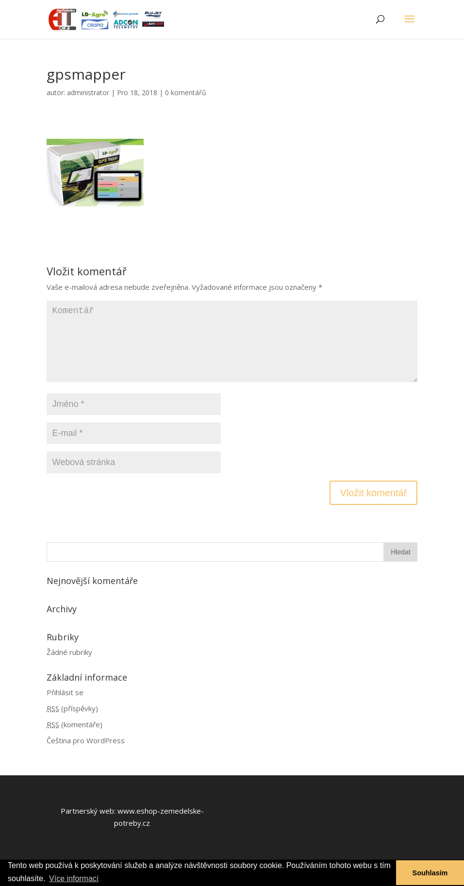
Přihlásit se (65, 692)
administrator (88, 92)
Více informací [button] (74, 878)
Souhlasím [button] (430, 873)
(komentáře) (74, 724)
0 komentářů (185, 92)
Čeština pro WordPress (86, 740)
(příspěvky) (72, 708)
